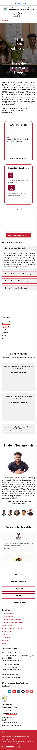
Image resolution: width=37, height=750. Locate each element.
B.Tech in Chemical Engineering (19, 248)
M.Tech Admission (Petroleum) (12, 619)
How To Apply (6, 321)
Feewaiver (5, 329)
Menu (5, 20)
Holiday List (6, 637)
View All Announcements (18, 158)
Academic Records (8, 631)
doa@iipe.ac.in (11, 686)
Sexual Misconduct (10, 739)
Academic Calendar (19, 603)
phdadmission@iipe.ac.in (14, 674)
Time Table (18, 595)
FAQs (3, 338)
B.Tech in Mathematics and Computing (19, 274)
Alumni (4, 643)
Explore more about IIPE (18, 235)
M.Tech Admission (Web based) (12, 622)
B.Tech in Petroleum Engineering (19, 288)
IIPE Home (5, 733)
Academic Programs (18, 581)
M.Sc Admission (7, 616)
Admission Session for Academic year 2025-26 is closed (17, 141)
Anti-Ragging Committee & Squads (14, 741)
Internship (5, 640)
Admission (18, 574)
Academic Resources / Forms (12, 628)
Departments (18, 588)
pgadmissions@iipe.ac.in (14, 669)
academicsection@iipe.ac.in (11, 725)
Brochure (4, 335)
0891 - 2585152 (9, 710)
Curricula (5, 634)
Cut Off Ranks (6, 332)
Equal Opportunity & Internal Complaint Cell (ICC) (17, 736)
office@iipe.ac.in (11, 714)
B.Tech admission (8, 613)
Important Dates (6, 327)
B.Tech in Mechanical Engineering (19, 281)
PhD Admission (7, 625)
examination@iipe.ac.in (10, 722)
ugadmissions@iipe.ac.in (14, 660)
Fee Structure (6, 324)
